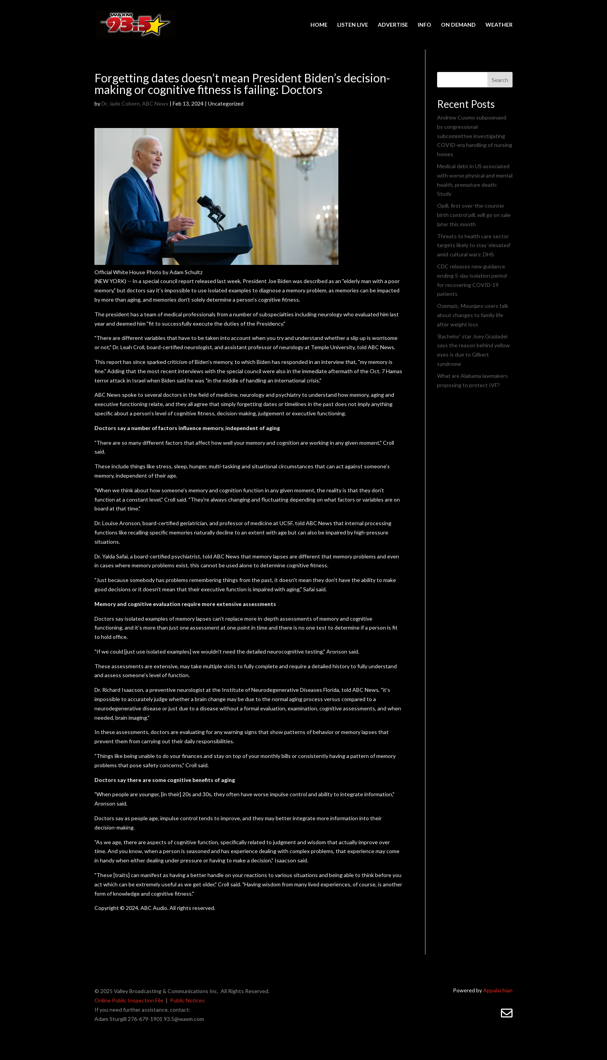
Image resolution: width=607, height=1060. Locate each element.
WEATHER (499, 25)
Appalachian (498, 990)
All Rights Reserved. (245, 991)
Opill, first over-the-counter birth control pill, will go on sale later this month (474, 214)
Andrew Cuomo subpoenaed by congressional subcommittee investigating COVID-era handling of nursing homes (474, 135)
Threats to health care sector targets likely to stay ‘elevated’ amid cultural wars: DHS (474, 245)
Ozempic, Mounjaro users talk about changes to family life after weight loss (472, 315)
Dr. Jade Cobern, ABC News (134, 103)
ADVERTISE (393, 25)
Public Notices (187, 1000)
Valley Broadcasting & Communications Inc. (167, 991)
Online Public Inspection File (128, 1000)
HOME (319, 25)
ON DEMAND (458, 25)
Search (500, 80)
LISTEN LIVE (352, 25)
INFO (424, 25)
